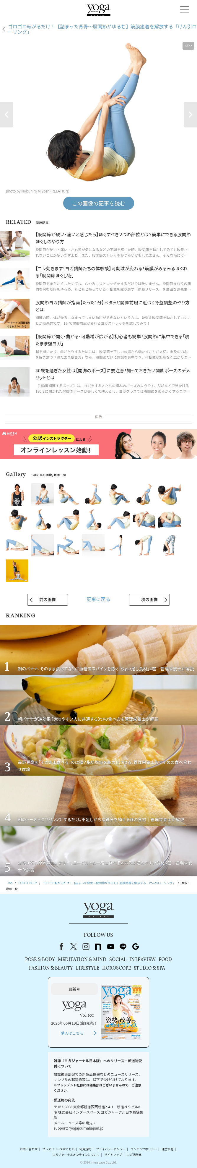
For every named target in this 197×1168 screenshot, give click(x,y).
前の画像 (47, 599)
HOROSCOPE (116, 968)
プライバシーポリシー (111, 1149)
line (123, 946)
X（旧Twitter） (73, 946)
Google (135, 946)
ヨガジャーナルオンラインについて (76, 1154)
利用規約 (85, 1149)
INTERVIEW (142, 960)
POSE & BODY (40, 960)
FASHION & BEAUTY (51, 968)
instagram (86, 946)
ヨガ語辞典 (134, 1154)
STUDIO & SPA (149, 968)
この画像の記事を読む (98, 203)
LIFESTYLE (87, 968)
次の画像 (149, 599)
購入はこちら (72, 1033)
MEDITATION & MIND (82, 960)
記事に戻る (98, 599)
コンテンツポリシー (143, 1149)
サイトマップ (113, 1154)
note (98, 946)
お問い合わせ (29, 1149)
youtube (111, 946)
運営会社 (168, 1149)
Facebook (60, 946)
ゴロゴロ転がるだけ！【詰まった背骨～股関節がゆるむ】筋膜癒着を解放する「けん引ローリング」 (102, 29)
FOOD (165, 960)
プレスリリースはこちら (58, 1149)
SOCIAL (117, 960)
